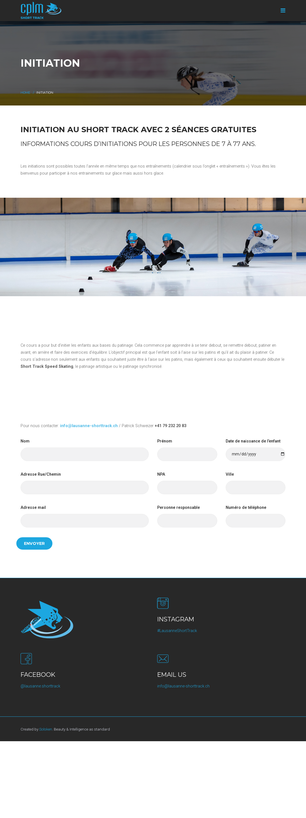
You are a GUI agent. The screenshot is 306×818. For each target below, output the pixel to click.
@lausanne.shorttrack (40, 686)
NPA (161, 474)
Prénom (164, 441)
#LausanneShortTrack (177, 630)
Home (25, 93)
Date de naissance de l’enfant (253, 441)
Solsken (45, 729)
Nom (25, 441)
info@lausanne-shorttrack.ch (183, 686)
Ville (230, 474)
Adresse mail (33, 507)
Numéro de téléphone (246, 507)
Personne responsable (178, 507)
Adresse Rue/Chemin (41, 474)
